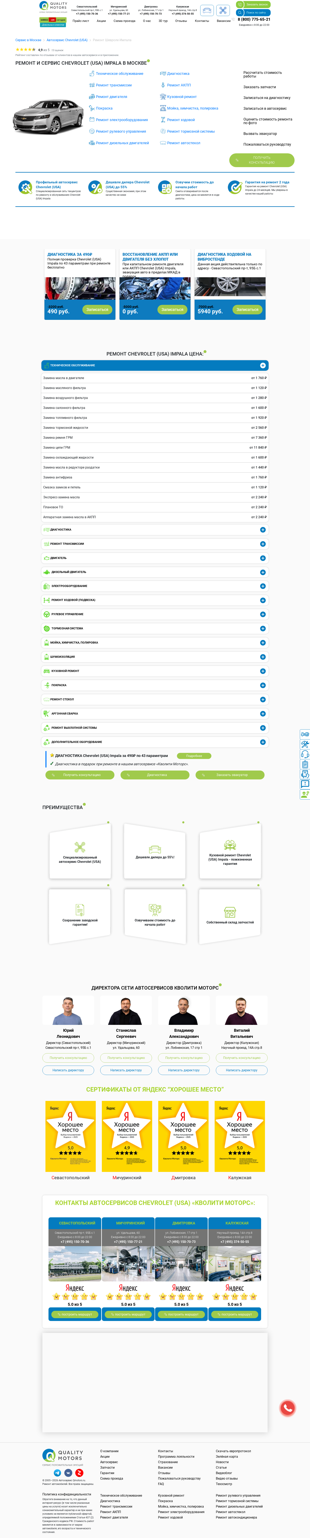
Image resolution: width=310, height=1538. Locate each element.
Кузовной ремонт (182, 97)
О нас (147, 21)
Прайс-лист (81, 21)
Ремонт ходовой (181, 120)
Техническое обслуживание (119, 73)
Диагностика (178, 73)
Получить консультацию (262, 160)
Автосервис (109, 1462)
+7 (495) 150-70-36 (87, 13)
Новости (222, 1462)
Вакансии (224, 21)
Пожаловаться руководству (179, 1478)
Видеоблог (224, 1473)
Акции (101, 21)
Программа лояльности (176, 1456)
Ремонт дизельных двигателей (122, 143)
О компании (109, 1451)
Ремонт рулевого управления (121, 131)
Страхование (168, 1462)
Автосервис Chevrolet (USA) (67, 40)
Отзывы (181, 21)
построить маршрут (77, 1314)
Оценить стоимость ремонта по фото (267, 121)
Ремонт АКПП (179, 85)
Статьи (221, 1467)
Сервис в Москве (28, 40)
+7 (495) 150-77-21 (119, 13)
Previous (146, 328)
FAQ (161, 1484)
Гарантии (107, 1473)
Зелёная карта (227, 1456)
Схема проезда (124, 21)
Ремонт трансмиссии (114, 85)
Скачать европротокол (233, 1451)
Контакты (202, 21)
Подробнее (194, 756)
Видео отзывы (227, 1478)
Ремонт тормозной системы (191, 131)
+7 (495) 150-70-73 (151, 13)
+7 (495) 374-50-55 (183, 13)
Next (164, 328)
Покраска (104, 108)
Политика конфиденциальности (66, 1494)
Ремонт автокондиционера (236, 1517)
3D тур (163, 21)
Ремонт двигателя (111, 97)
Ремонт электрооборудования (122, 120)
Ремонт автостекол (183, 143)
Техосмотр (224, 1484)
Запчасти (107, 1467)
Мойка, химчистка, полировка (192, 108)
